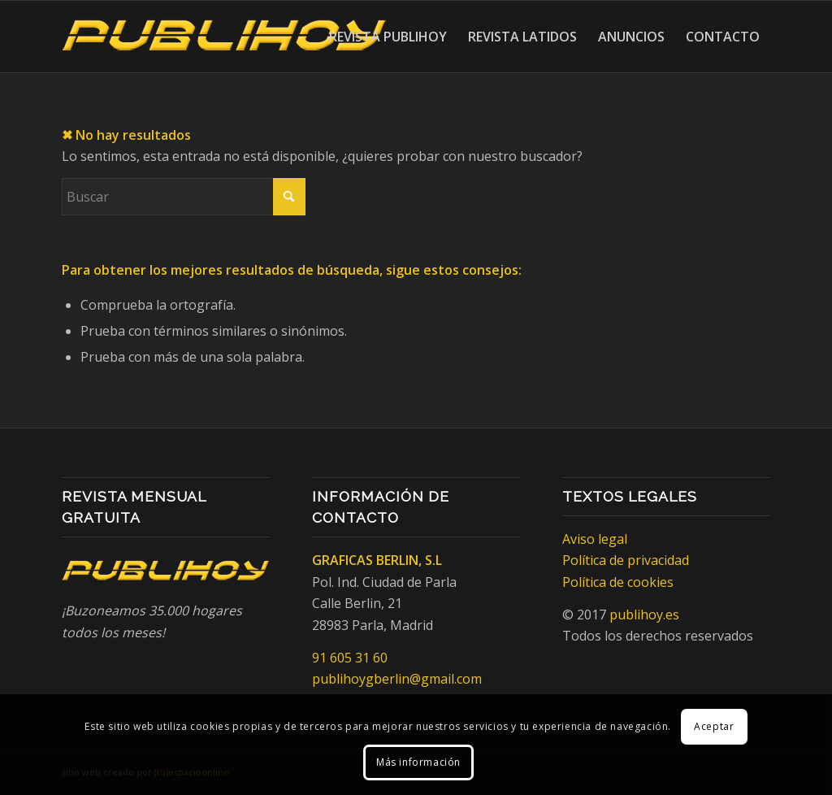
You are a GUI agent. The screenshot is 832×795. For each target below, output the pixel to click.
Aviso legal (594, 539)
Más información (418, 762)
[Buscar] (184, 196)
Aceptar (714, 726)
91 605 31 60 (350, 658)
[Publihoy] (224, 36)
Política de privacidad (625, 560)
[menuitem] (387, 36)
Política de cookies (618, 582)
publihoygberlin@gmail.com (397, 679)
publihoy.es (644, 614)
